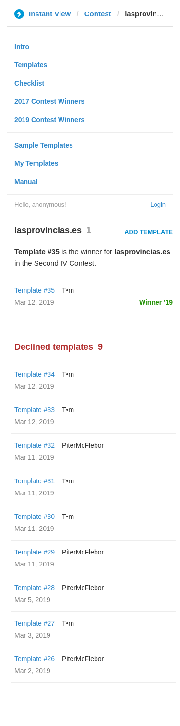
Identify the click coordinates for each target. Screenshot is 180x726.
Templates (30, 65)
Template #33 (34, 410)
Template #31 (34, 481)
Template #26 (34, 659)
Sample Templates (43, 145)
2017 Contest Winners (49, 101)
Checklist (29, 83)
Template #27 (34, 623)
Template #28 (34, 587)
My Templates (36, 163)
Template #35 (34, 290)
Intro (21, 46)
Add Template (148, 231)
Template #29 (34, 552)
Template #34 (34, 374)
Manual (25, 181)
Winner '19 (156, 302)
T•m (68, 290)
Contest (97, 14)
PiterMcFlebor (83, 445)
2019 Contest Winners (49, 119)
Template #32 (34, 445)
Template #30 (34, 516)
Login (158, 204)
